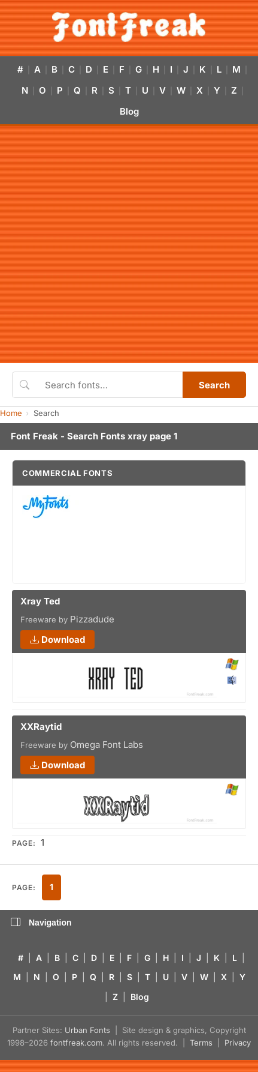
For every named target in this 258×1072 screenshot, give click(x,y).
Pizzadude (92, 619)
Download (57, 639)
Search (214, 385)
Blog (129, 111)
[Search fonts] (110, 385)
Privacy (237, 1042)
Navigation (41, 922)
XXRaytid (41, 726)
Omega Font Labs (106, 744)
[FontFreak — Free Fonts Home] (129, 27)
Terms (201, 1042)
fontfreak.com (76, 1042)
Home (11, 413)
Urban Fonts (87, 1030)
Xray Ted (40, 601)
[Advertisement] (112, 244)
